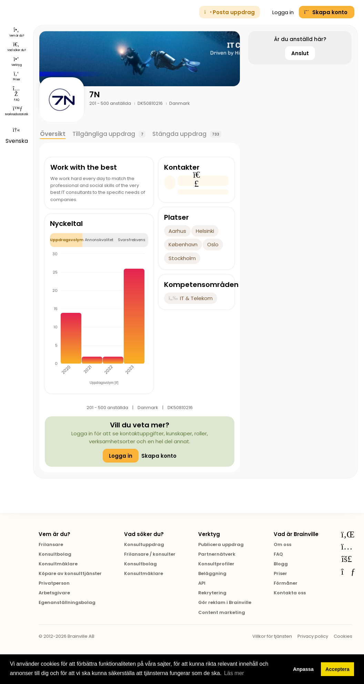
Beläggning (212, 573)
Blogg (281, 564)
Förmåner (285, 583)
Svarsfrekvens (131, 239)
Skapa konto (158, 455)
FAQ (278, 554)
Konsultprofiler (216, 564)
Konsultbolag (55, 554)
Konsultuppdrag (144, 544)
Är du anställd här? (300, 39)
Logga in (279, 12)
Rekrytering (212, 592)
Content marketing (221, 612)
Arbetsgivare (54, 592)
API (201, 583)
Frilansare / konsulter (149, 554)
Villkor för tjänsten (272, 636)
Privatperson (54, 583)
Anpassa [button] (303, 669)
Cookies (343, 636)
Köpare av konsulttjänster (70, 573)
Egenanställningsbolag (67, 602)
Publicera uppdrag (221, 544)
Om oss (282, 544)
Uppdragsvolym (66, 239)
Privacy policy (312, 636)
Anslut (300, 53)
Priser (280, 573)
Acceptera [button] (337, 669)
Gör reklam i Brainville (224, 602)
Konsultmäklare (58, 564)
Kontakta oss (290, 592)
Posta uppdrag (229, 12)
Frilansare (51, 544)
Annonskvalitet (99, 239)
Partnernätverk (216, 554)
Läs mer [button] (234, 673)
